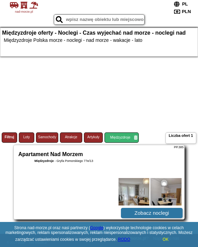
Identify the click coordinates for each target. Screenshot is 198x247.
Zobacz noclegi (152, 213)
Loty (26, 137)
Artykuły (93, 137)
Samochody (47, 137)
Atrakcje (71, 137)
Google (96, 227)
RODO (124, 239)
